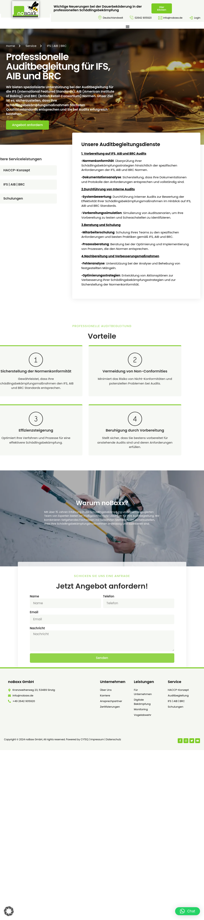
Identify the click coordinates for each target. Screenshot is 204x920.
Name (34, 653)
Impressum (97, 739)
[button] (9, 911)
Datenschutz (113, 739)
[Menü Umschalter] (128, 27)
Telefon (108, 653)
